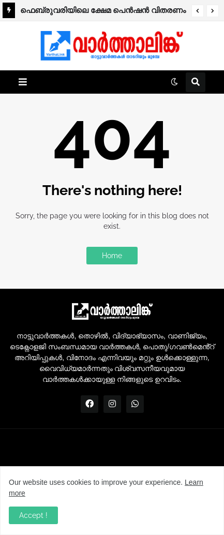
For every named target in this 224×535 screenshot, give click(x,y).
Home (112, 255)
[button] (197, 11)
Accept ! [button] (33, 515)
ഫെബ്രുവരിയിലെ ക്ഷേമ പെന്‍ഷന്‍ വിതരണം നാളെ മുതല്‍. (103, 12)
